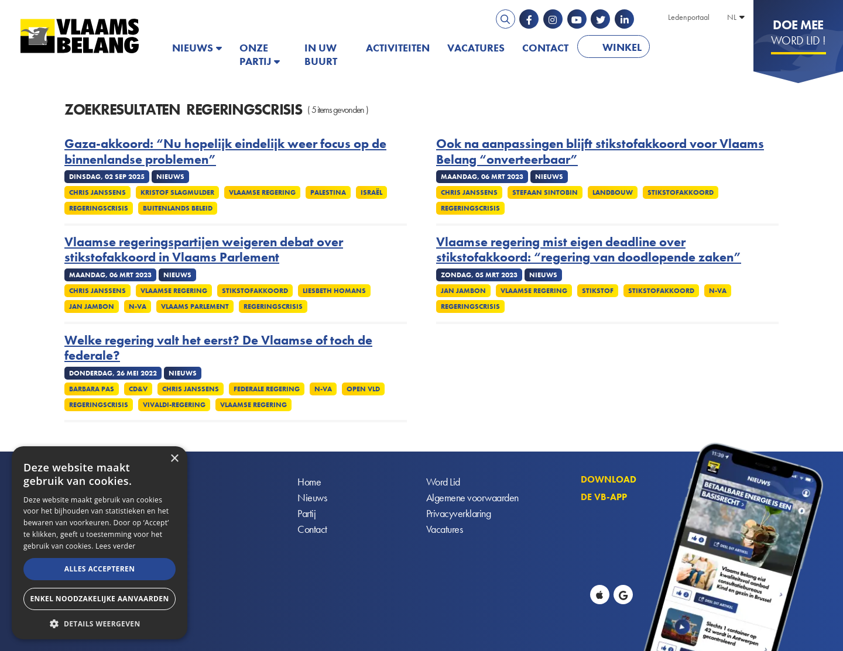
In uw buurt (320, 54)
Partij (306, 513)
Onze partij (255, 54)
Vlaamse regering (262, 192)
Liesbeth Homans (334, 290)
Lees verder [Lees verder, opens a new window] (115, 546)
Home (309, 481)
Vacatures (476, 47)
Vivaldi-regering (174, 404)
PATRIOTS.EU (697, 47)
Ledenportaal (689, 17)
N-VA (137, 306)
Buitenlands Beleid (178, 208)
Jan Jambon (91, 306)
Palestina (328, 192)
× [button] (174, 458)
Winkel (622, 47)
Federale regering (267, 389)
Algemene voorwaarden (472, 497)
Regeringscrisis (98, 208)
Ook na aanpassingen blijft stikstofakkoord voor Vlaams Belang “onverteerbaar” (600, 151)
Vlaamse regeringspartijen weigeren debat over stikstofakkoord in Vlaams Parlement (203, 250)
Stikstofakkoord (680, 192)
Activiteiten (398, 47)
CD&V (138, 389)
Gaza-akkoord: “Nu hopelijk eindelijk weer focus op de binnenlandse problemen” (225, 151)
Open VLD (363, 389)
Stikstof (598, 290)
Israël (371, 192)
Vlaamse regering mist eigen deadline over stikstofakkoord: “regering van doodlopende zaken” (588, 250)
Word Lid (443, 481)
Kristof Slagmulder (177, 192)
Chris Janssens (97, 192)
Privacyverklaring (458, 513)
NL (731, 17)
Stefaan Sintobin (545, 192)
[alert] (99, 542)
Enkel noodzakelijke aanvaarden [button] (99, 599)
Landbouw (612, 192)
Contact (545, 47)
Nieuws (192, 47)
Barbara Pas (91, 389)
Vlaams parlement (195, 306)
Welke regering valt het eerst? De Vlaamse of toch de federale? (218, 348)
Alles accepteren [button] (99, 569)
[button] (99, 623)
